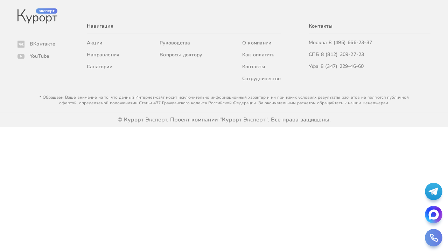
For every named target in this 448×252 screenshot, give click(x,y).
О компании (256, 43)
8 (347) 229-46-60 (342, 66)
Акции (94, 43)
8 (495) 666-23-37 (350, 42)
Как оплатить (258, 54)
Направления (103, 54)
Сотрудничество (261, 78)
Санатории (99, 66)
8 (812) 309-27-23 (342, 54)
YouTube (39, 56)
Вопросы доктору (181, 54)
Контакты (253, 66)
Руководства (175, 43)
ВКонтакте (42, 44)
